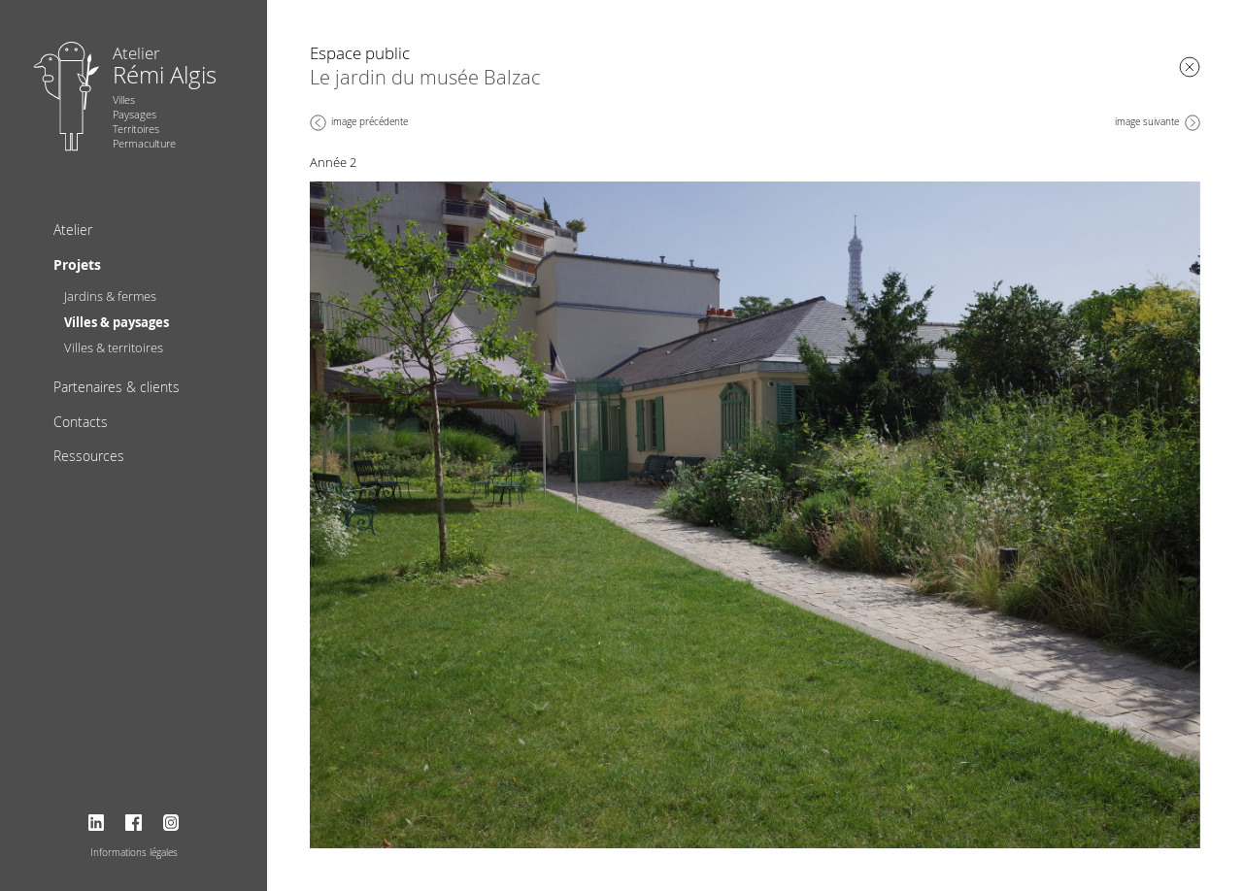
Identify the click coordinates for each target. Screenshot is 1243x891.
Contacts (80, 421)
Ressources (88, 455)
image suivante (1147, 122)
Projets (77, 264)
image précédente (369, 122)
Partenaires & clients (116, 387)
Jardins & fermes (110, 296)
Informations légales (134, 852)
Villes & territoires (113, 347)
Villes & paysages (116, 322)
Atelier (72, 229)
